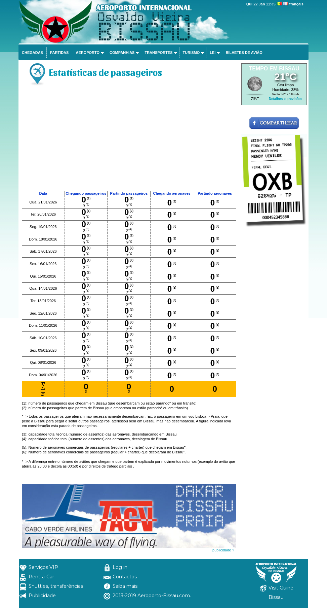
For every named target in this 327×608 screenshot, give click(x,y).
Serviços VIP (43, 567)
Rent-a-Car (41, 577)
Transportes (158, 53)
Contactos (125, 577)
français (296, 4)
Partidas (59, 53)
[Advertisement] (129, 140)
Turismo (191, 53)
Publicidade (42, 596)
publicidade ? (223, 550)
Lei (212, 53)
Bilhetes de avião (244, 53)
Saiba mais (125, 586)
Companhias (122, 53)
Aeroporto (87, 53)
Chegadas (32, 53)
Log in (120, 567)
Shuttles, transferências (56, 586)
